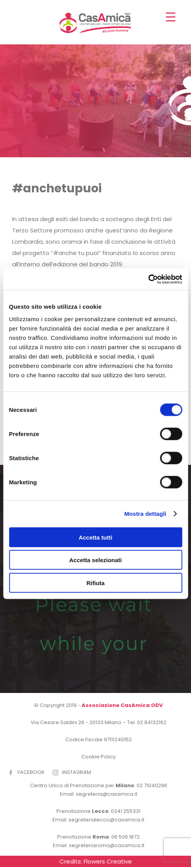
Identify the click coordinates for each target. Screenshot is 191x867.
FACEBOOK (31, 772)
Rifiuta (95, 582)
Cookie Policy (98, 756)
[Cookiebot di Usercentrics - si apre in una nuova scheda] (148, 279)
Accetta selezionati (95, 560)
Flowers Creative (108, 861)
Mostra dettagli (145, 513)
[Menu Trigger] (170, 16)
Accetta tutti (95, 537)
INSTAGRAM (76, 772)
